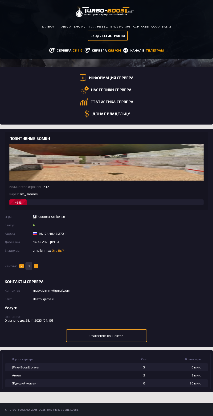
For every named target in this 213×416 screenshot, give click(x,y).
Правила (64, 26)
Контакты (141, 26)
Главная (48, 26)
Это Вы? (58, 250)
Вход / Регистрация (107, 36)
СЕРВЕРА (69, 50)
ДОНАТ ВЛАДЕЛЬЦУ (111, 114)
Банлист (80, 26)
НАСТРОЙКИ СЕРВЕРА (111, 90)
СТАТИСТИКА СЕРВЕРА (111, 102)
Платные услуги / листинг (110, 26)
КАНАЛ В (147, 50)
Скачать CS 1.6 (161, 26)
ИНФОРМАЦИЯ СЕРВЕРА (111, 78)
